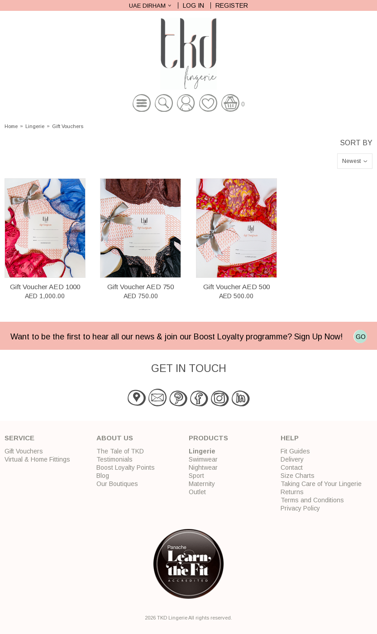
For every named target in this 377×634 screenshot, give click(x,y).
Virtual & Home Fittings (37, 459)
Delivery (292, 459)
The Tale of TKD (120, 451)
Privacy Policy (300, 508)
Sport (196, 475)
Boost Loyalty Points (125, 467)
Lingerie (34, 126)
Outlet (197, 492)
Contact (292, 467)
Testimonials (114, 459)
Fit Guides (295, 451)
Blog (102, 475)
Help (290, 437)
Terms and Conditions (312, 500)
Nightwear (203, 467)
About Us (114, 437)
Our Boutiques (117, 483)
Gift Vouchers (67, 126)
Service (19, 437)
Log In (193, 5)
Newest (351, 161)
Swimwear (203, 459)
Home (11, 126)
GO (361, 336)
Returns (292, 492)
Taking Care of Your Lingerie (321, 483)
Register (231, 5)
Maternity (202, 483)
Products (208, 437)
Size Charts (298, 475)
